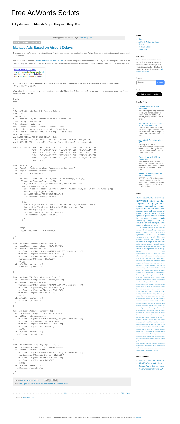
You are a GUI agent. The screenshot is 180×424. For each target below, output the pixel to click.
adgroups (139, 211)
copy (156, 284)
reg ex (156, 334)
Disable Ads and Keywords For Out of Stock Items (150, 175)
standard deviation (145, 343)
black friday (152, 230)
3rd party (154, 225)
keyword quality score (152, 317)
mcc (159, 242)
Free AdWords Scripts (45, 13)
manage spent (151, 242)
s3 (157, 336)
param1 (149, 244)
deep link (156, 294)
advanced (148, 211)
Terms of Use (143, 50)
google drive (155, 237)
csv (158, 223)
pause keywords (143, 213)
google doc (145, 310)
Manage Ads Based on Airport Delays (43, 47)
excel (156, 301)
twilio (137, 348)
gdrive (138, 225)
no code (159, 324)
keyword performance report (154, 239)
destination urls (153, 296)
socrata (162, 341)
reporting (161, 201)
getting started (146, 308)
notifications (147, 327)
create (138, 286)
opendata (162, 327)
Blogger (138, 417)
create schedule (155, 289)
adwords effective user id (157, 268)
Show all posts (86, 38)
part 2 (152, 329)
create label (146, 289)
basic (163, 272)
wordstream (161, 348)
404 (160, 225)
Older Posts (125, 393)
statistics (154, 343)
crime (149, 291)
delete (138, 232)
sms (158, 341)
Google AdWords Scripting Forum (151, 366)
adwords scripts (158, 218)
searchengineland (148, 249)
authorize (162, 270)
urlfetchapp (146, 225)
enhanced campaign (142, 301)
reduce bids (149, 334)
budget (159, 230)
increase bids (140, 315)
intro (156, 315)
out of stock (146, 329)
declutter (149, 294)
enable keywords (159, 298)
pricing (155, 331)
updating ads (148, 348)
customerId (156, 291)
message (139, 322)
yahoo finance (144, 350)
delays (33, 384)
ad (140, 227)
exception (162, 301)
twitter (141, 348)
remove (156, 246)
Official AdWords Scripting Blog (150, 363)
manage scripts (148, 319)
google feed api (155, 310)
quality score (148, 246)
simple (155, 341)
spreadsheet (142, 208)
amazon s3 (140, 230)
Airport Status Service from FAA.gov (49, 61)
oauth (156, 327)
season (150, 341)
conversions (145, 284)
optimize (138, 329)
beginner (144, 275)
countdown (161, 284)
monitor (156, 322)
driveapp (162, 296)
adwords (154, 216)
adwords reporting (158, 227)
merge (143, 244)
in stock (162, 312)
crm (163, 230)
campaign (150, 220)
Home (66, 393)
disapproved (160, 232)
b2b (146, 230)
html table (154, 312)
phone (146, 331)
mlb (144, 322)
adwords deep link (142, 268)
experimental (151, 303)
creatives (144, 291)
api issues (145, 270)
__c (163, 225)
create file (149, 286)
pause (162, 206)
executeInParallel (141, 303)
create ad (143, 286)
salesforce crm (141, 338)
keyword (139, 239)
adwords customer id (157, 265)
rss (155, 336)
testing (150, 345)
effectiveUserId (140, 298)
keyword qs (140, 317)
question (162, 331)
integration (150, 315)
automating (140, 220)
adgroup (140, 203)
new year (153, 324)
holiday (148, 312)
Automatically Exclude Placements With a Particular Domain (151, 124)
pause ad (60, 384)
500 (163, 251)
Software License (145, 47)
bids (153, 275)
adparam (146, 265)
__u (137, 227)
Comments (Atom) (30, 397)
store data (144, 345)
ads (20, 384)
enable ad (39, 384)
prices (150, 331)
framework (145, 305)
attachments (154, 270)
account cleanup (154, 197)
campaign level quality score (154, 277)
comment (139, 284)
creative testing (151, 223)
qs (158, 331)
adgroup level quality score (144, 263)
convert (152, 284)
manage (138, 319)
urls (153, 348)
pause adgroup (160, 329)
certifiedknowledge (142, 282)
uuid (156, 348)
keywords (142, 200)
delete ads (148, 232)
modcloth (149, 322)
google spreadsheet (146, 206)
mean (163, 319)
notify (153, 327)
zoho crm (155, 350)
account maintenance (156, 209)
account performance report (149, 260)
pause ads (139, 331)
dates (144, 294)
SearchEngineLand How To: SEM (151, 369)
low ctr (162, 317)
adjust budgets (147, 227)
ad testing (161, 260)
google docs (158, 203)
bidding (149, 275)
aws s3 (152, 272)
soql (137, 343)
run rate (162, 246)
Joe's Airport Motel (49, 384)
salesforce (161, 336)
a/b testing (148, 256)
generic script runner (155, 305)
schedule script (151, 338)
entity (152, 301)
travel (66, 384)
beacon (138, 275)
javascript (162, 315)
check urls (153, 282)
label (154, 211)
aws (148, 272)
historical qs (140, 312)
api (29, 384)
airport (25, 384)
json (163, 237)
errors (147, 237)
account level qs (145, 258)
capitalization (161, 279)
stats (159, 343)
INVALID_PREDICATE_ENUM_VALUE (148, 253)
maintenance (140, 242)
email (162, 223)
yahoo (138, 350)
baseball (158, 272)
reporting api (147, 336)
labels (152, 201)
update (139, 216)
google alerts (156, 308)
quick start (140, 334)
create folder (156, 286)
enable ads (149, 298)
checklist (162, 282)
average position (141, 272)
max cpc (157, 319)
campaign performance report (146, 279)
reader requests (158, 213)
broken (158, 275)
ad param (146, 216)
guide (163, 310)
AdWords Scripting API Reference (151, 360)
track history (157, 345)
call (141, 277)
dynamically (140, 235)
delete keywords (141, 296)
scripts (138, 249)
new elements (145, 324)
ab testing (156, 256)
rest (152, 336)
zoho (150, 350)
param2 (156, 244)
